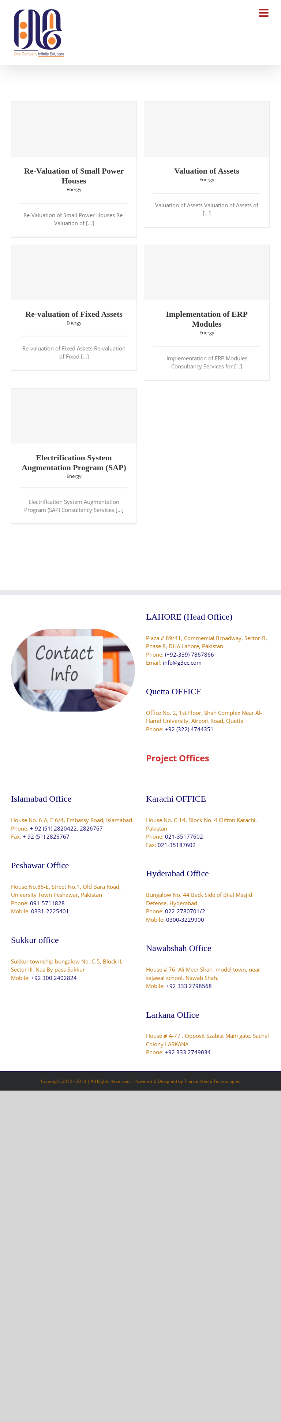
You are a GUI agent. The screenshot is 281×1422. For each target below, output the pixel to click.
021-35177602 (184, 836)
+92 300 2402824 (54, 977)
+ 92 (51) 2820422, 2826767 (66, 828)
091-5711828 (47, 903)
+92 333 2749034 (188, 1052)
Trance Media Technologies (212, 1081)
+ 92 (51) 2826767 (46, 836)
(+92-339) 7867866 (189, 654)
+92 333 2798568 (189, 986)
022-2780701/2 (185, 911)
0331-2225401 (50, 911)
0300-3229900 (185, 919)
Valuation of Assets (206, 170)
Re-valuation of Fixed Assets (74, 314)
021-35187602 (177, 845)
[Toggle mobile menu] (264, 12)
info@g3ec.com (182, 662)
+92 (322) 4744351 (189, 729)
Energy (74, 189)
